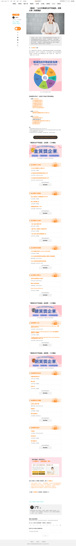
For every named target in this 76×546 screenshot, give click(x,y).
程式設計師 (33, 436)
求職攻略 (20, 3)
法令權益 (42, 3)
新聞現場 (48, 3)
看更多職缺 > (45, 184)
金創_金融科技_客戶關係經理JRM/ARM (39, 196)
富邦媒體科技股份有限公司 (37, 106)
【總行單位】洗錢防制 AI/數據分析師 (39, 228)
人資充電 (37, 3)
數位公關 (33, 381)
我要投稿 (31, 541)
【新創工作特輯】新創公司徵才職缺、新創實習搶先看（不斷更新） (43, 486)
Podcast (53, 3)
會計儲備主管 (34, 440)
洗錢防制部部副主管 (35, 376)
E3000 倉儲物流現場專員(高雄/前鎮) (38, 261)
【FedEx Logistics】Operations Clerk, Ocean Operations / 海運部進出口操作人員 (45, 327)
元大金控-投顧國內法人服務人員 (37, 168)
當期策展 (59, 3)
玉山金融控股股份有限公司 (37, 104)
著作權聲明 (44, 541)
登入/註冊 (72, 1)
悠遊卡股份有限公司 (36, 123)
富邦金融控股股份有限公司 (37, 117)
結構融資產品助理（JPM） (36, 206)
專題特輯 (31, 3)
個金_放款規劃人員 (35, 201)
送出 (45, 535)
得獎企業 (14, 23)
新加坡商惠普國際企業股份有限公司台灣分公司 (41, 120)
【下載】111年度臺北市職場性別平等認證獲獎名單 (45, 137)
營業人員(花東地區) (35, 283)
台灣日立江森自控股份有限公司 (38, 107)
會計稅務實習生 (34, 413)
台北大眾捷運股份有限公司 (37, 101)
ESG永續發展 (15, 14)
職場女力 (18, 23)
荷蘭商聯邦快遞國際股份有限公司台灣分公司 (40, 112)
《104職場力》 (41, 461)
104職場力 (16, 17)
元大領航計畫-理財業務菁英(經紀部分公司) (40, 178)
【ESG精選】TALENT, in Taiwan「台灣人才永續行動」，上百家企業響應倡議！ (46, 484)
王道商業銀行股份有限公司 (37, 103)
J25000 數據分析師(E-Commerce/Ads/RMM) (40, 251)
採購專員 (33, 408)
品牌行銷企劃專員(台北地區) (37, 278)
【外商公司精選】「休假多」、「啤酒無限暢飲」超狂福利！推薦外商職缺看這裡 (46, 483)
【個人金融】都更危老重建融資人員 (38, 233)
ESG (14, 21)
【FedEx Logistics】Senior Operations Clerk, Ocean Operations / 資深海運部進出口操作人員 (45, 338)
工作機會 (17, 21)
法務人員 (33, 386)
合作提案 (37, 541)
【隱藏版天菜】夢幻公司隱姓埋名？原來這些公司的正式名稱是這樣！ (44, 487)
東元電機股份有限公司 (36, 122)
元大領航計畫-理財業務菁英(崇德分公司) (39, 173)
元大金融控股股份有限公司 (37, 100)
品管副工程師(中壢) (35, 403)
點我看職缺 (36, 98)
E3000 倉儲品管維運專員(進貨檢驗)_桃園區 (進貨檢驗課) (43, 256)
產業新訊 (14, 3)
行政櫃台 (33, 431)
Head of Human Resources (37, 288)
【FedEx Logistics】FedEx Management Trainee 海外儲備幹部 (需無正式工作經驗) (45, 332)
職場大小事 (26, 3)
